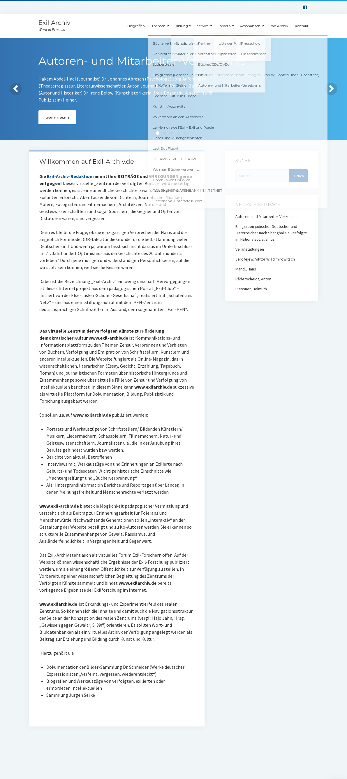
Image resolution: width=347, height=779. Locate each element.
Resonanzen (250, 26)
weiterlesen (57, 117)
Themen (158, 26)
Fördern (224, 26)
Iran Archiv (279, 26)
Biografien (136, 26)
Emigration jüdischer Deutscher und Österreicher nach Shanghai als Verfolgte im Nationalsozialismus (271, 233)
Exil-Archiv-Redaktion (69, 176)
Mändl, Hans (245, 269)
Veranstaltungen (249, 249)
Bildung (181, 26)
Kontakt (302, 26)
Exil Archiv (54, 22)
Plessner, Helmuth (251, 288)
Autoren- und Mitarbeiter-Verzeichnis (267, 216)
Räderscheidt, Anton (253, 279)
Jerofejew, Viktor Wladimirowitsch (265, 259)
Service (203, 26)
